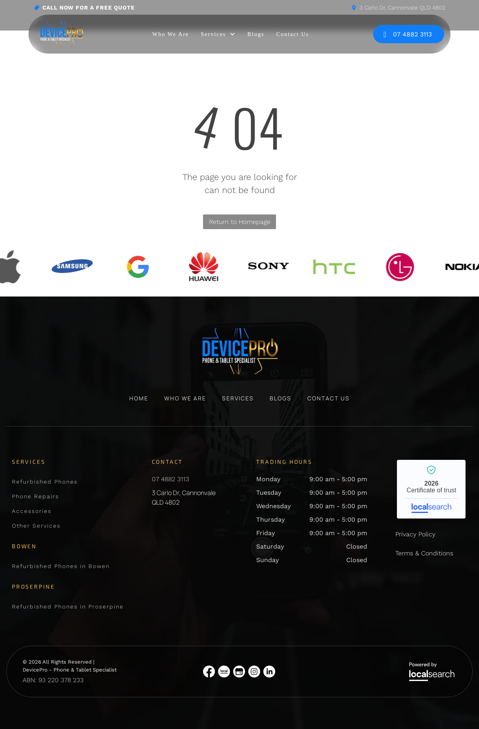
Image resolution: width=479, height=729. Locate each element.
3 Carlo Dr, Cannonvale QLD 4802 (402, 7)
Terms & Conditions (424, 553)
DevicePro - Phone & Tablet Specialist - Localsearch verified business (431, 489)
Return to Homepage (239, 222)
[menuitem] (170, 34)
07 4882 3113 (170, 479)
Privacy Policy (415, 534)
